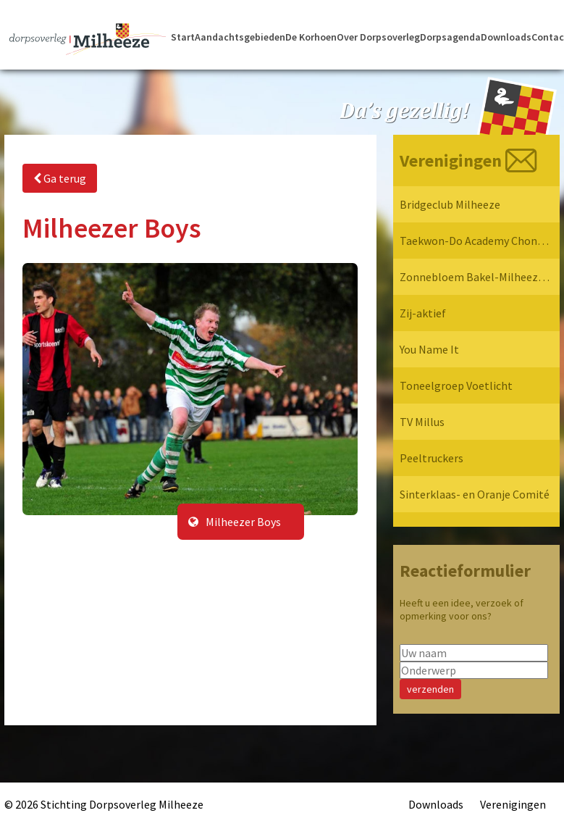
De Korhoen (311, 36)
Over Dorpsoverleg (378, 36)
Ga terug (59, 178)
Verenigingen (513, 804)
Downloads (506, 36)
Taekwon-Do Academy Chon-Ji (475, 240)
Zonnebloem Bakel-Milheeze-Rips (475, 277)
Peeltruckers (431, 458)
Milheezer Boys (234, 521)
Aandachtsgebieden (240, 36)
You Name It (429, 349)
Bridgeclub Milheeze (450, 204)
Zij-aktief (423, 313)
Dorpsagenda (450, 36)
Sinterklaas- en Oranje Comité (475, 494)
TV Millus (422, 421)
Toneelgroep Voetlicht (456, 385)
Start (183, 36)
